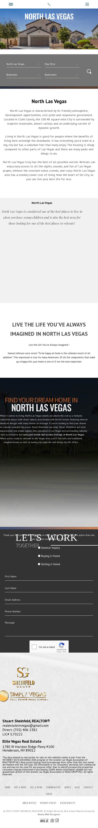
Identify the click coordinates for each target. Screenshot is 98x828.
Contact (88, 787)
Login (49, 794)
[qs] (62, 64)
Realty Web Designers (49, 814)
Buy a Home (20, 787)
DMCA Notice (29, 803)
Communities (53, 787)
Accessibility (67, 803)
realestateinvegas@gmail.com (25, 725)
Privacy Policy (48, 803)
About (67, 787)
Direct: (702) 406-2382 (19, 729)
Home (7, 787)
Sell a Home (36, 787)
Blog (77, 787)
